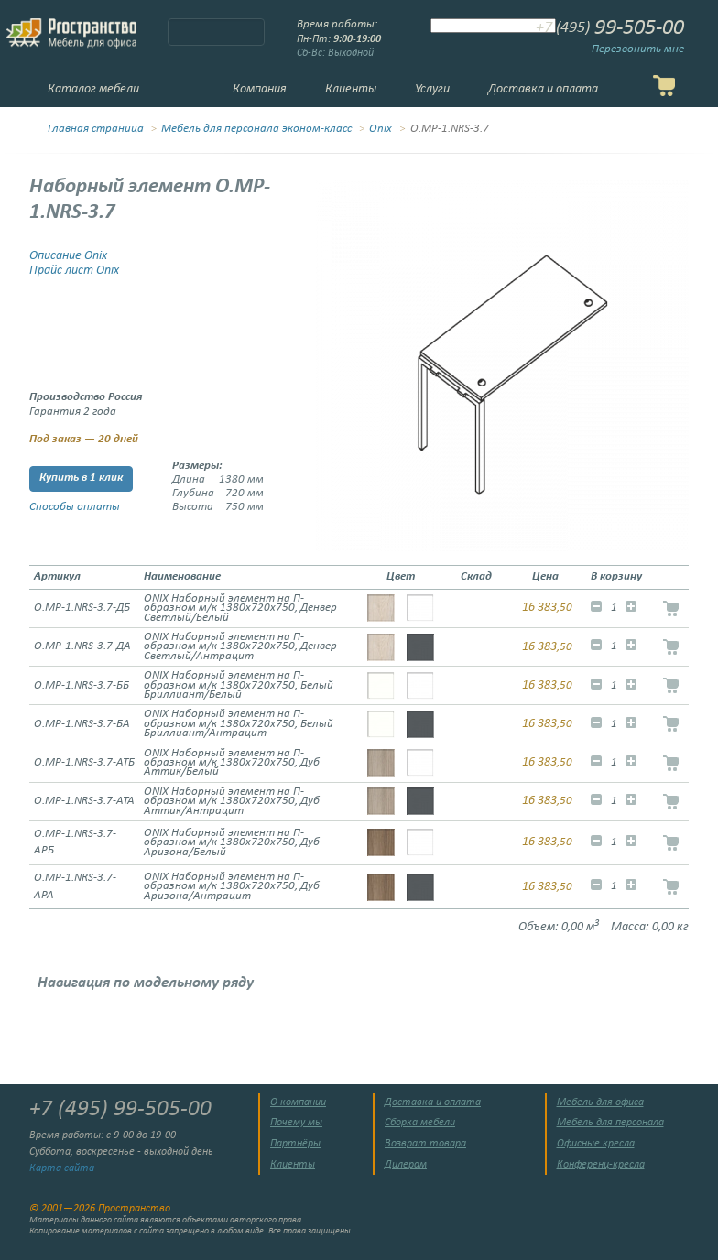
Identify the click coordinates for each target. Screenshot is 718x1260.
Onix (380, 129)
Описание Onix (68, 256)
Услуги (432, 89)
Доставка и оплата (543, 89)
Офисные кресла (596, 1143)
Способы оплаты (74, 507)
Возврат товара (425, 1143)
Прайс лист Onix (74, 270)
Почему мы (296, 1122)
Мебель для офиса (600, 1102)
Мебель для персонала (610, 1122)
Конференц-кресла (601, 1164)
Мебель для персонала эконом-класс (256, 129)
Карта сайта (61, 1168)
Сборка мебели (420, 1122)
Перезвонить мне (638, 49)
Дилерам (406, 1164)
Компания (260, 89)
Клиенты (350, 89)
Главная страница (96, 129)
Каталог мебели (93, 89)
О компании (298, 1102)
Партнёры (295, 1143)
